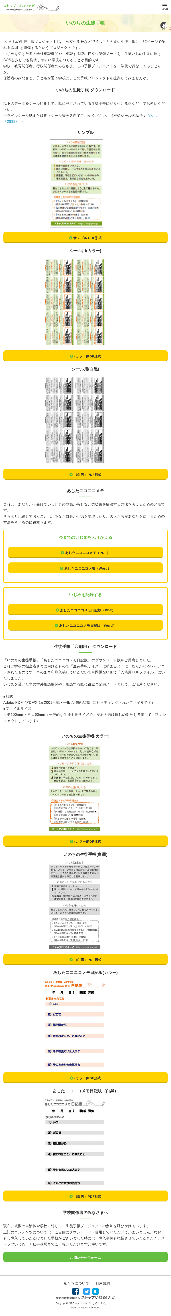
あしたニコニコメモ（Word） (87, 568)
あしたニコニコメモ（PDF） (87, 553)
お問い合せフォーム (85, 1258)
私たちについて (76, 1283)
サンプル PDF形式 (87, 238)
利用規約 (103, 1283)
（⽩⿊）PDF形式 (88, 474)
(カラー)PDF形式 (87, 356)
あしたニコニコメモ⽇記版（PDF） (87, 610)
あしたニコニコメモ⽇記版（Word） (87, 625)
